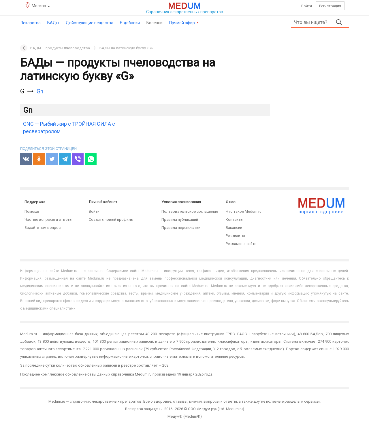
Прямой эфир (182, 22)
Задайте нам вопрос (43, 227)
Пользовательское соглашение (189, 211)
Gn (40, 91)
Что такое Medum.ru (243, 211)
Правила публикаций (179, 219)
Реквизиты (235, 235)
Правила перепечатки (180, 227)
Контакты (234, 219)
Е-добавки (130, 22)
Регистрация (330, 6)
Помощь (32, 211)
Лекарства (30, 22)
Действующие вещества (89, 22)
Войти (306, 6)
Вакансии (234, 227)
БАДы (53, 22)
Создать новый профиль (111, 219)
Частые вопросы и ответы (48, 219)
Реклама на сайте (241, 244)
